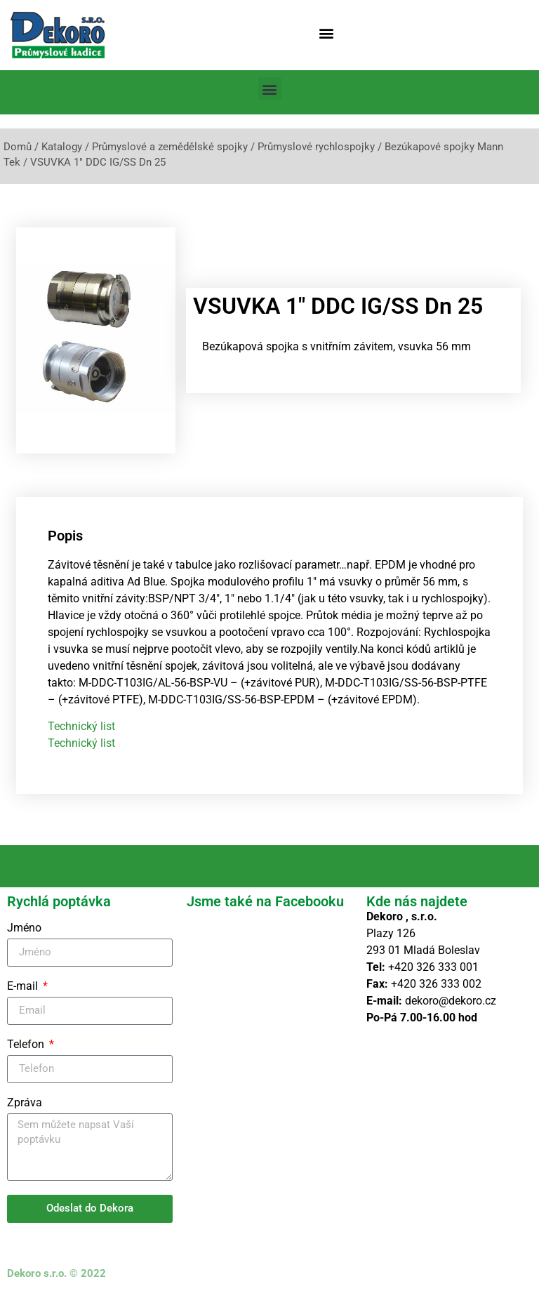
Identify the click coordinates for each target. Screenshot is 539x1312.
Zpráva (24, 1116)
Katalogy (61, 146)
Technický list (81, 739)
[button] (326, 32)
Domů (18, 146)
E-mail (24, 999)
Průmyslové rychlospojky (316, 146)
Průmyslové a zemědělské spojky (170, 146)
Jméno (24, 941)
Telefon (27, 1057)
